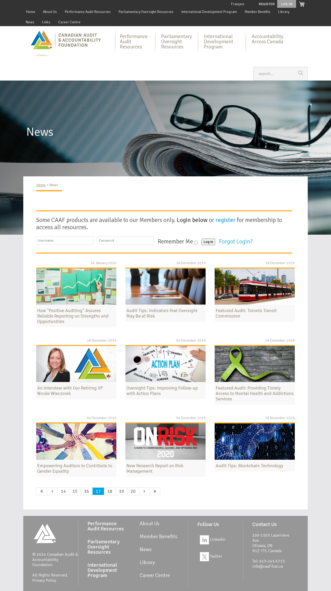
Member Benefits (257, 12)
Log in (208, 242)
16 (86, 491)
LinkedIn (212, 539)
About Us (50, 12)
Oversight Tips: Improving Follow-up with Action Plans (162, 390)
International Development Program (209, 12)
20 (133, 491)
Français (237, 4)
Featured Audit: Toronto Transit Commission (246, 313)
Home (30, 12)
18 (109, 491)
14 (63, 491)
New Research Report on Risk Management (154, 468)
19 (121, 491)
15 (75, 491)
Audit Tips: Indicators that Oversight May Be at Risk (162, 313)
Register (267, 4)
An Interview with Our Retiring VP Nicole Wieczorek (70, 390)
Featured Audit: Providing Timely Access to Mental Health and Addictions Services (255, 393)
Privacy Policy (44, 580)
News (30, 22)
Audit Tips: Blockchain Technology (249, 466)
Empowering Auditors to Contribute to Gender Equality (74, 468)
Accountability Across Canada (267, 39)
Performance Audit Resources (88, 12)
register (225, 220)
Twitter (211, 556)
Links (46, 22)
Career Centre (69, 22)
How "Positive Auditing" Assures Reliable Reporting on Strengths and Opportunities (73, 316)
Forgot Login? (236, 241)
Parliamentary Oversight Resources (146, 12)
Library (283, 12)
